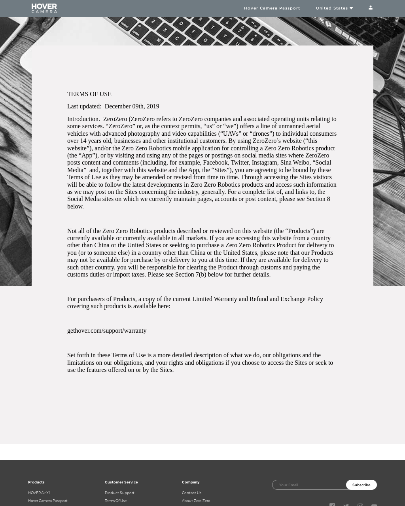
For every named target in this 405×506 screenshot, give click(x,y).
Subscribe (361, 485)
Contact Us (191, 493)
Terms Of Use (116, 500)
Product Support (119, 493)
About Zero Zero (196, 500)
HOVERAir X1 (39, 493)
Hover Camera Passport (272, 8)
